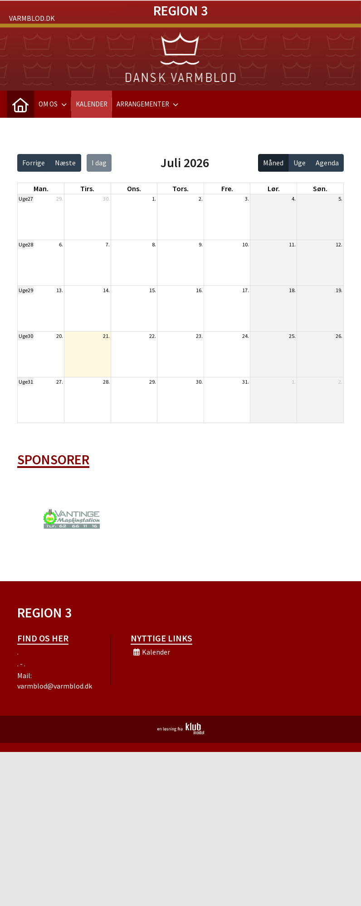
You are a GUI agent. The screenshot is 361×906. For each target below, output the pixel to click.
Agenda (327, 162)
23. (199, 336)
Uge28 (26, 244)
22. (152, 336)
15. (152, 290)
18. (292, 290)
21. (106, 336)
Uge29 (26, 290)
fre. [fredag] (227, 188)
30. (106, 198)
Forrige (33, 162)
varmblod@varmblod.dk (54, 685)
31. (245, 381)
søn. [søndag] (320, 188)
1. (154, 198)
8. (154, 244)
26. (339, 336)
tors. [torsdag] (180, 188)
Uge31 (26, 381)
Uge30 (26, 336)
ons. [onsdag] (134, 188)
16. (199, 290)
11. (292, 244)
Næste (65, 162)
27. (59, 381)
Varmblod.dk (32, 18)
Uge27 (26, 198)
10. (245, 244)
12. (339, 244)
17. (245, 290)
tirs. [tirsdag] (87, 188)
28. (106, 381)
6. (61, 244)
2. (201, 198)
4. (294, 198)
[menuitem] (20, 104)
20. (59, 336)
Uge (299, 162)
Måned (273, 162)
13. (59, 290)
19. (339, 290)
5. (340, 198)
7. (108, 244)
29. (59, 198)
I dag (99, 162)
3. (247, 198)
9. (201, 244)
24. (245, 336)
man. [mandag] (41, 188)
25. (292, 336)
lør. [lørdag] (274, 188)
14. (106, 290)
